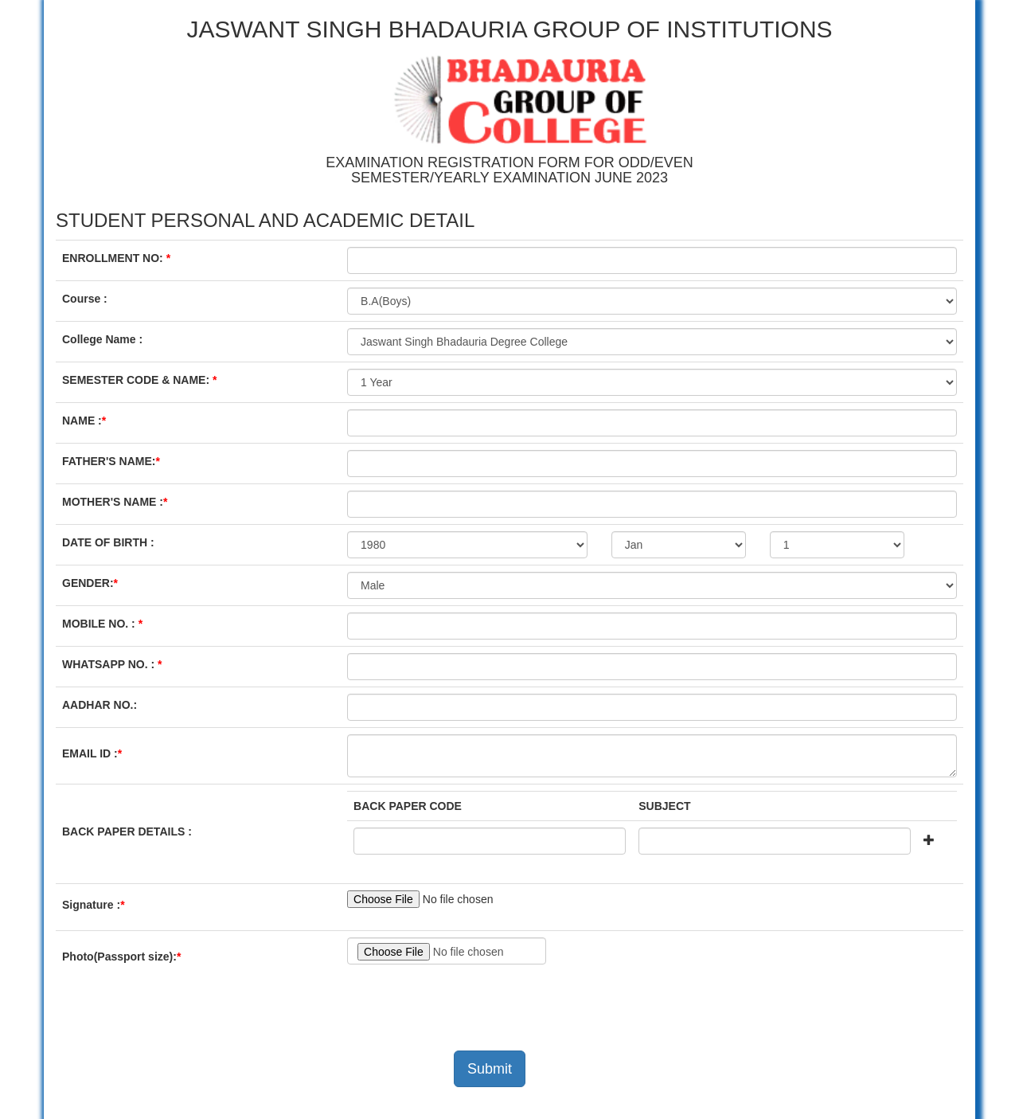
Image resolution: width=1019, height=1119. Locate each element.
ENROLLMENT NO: (120, 258)
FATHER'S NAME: (114, 461)
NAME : (88, 420)
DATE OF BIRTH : (108, 542)
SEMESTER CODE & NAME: (143, 380)
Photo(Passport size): (125, 956)
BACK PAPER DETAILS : (127, 831)
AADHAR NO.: (99, 704)
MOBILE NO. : (106, 623)
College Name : (102, 339)
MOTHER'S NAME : (118, 501)
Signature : (97, 904)
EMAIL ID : (96, 753)
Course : (84, 298)
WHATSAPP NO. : (114, 664)
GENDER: (93, 583)
